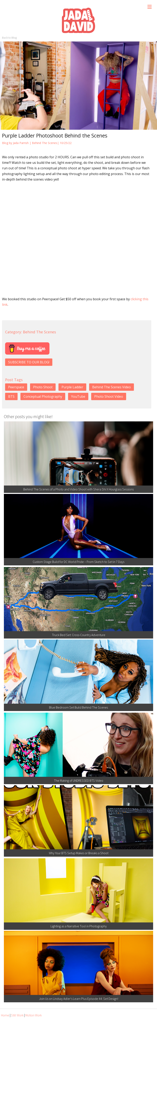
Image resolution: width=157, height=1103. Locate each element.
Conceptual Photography (43, 396)
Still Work (17, 1015)
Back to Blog (9, 37)
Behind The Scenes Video (111, 387)
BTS (11, 396)
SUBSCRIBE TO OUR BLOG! (28, 362)
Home (5, 1015)
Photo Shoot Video (108, 396)
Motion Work (33, 1015)
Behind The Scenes (44, 143)
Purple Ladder (72, 387)
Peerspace (16, 387)
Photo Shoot (43, 387)
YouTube (78, 396)
